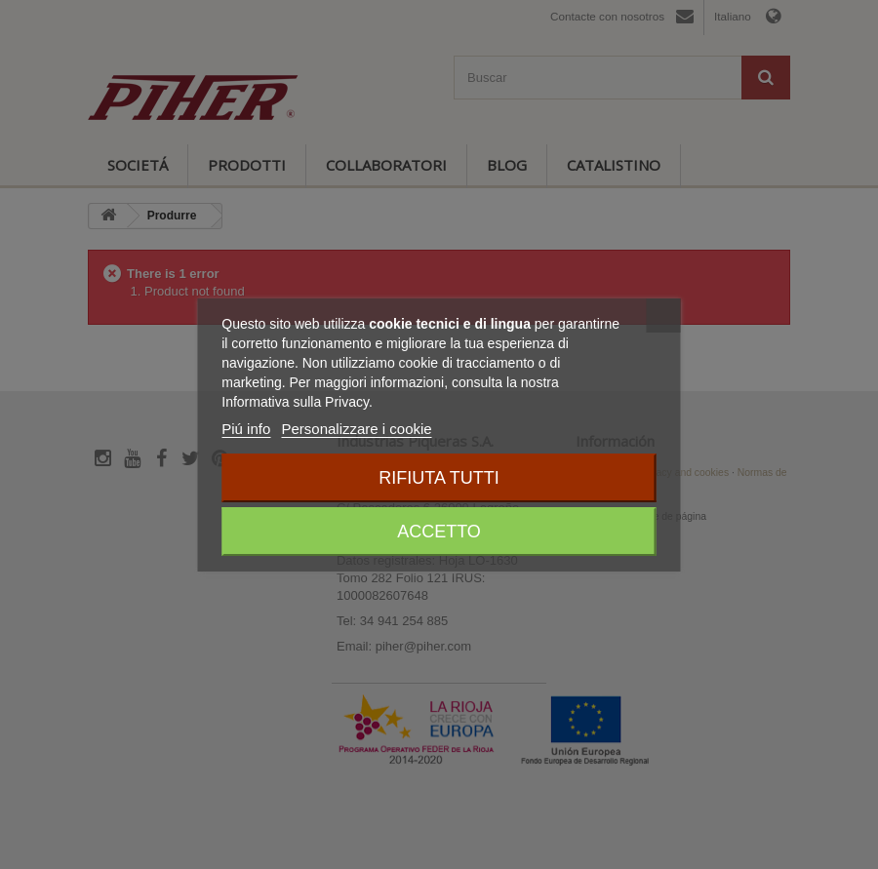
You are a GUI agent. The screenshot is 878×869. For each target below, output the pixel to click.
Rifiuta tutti (439, 478)
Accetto (439, 531)
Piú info (245, 428)
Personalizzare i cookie (356, 428)
